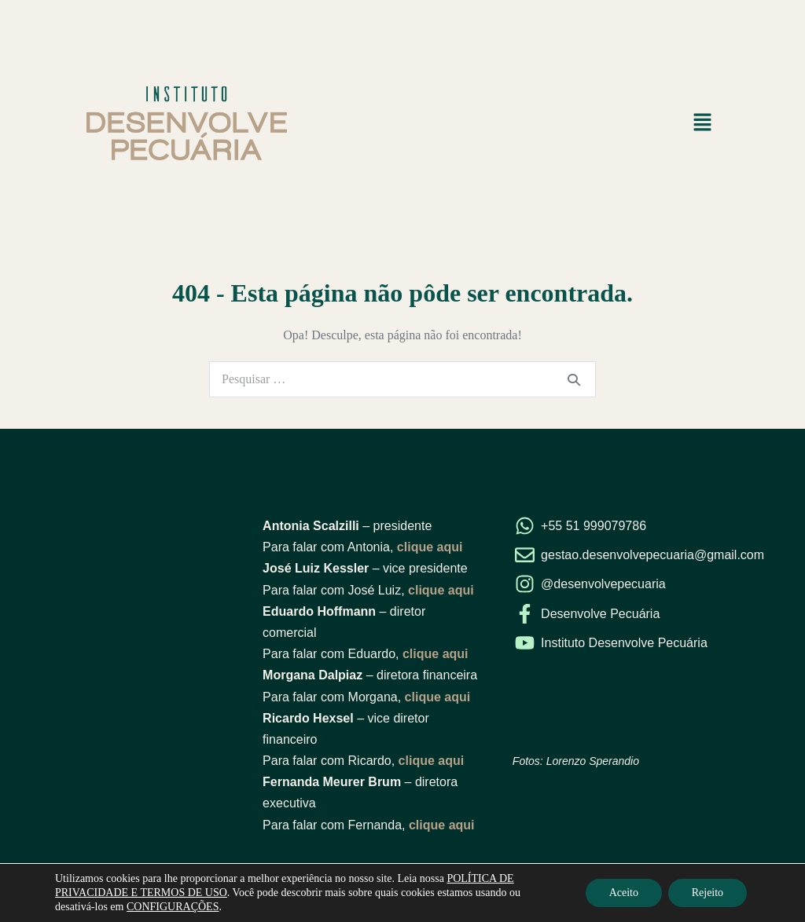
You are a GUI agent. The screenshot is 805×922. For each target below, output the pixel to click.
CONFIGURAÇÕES (173, 907)
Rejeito (707, 892)
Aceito (623, 892)
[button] (703, 123)
